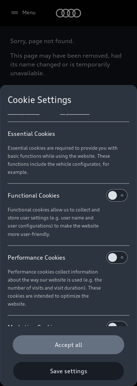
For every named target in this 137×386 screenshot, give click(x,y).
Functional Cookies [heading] (68, 195)
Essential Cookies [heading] (31, 133)
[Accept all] (68, 344)
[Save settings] (68, 371)
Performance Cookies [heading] (68, 257)
